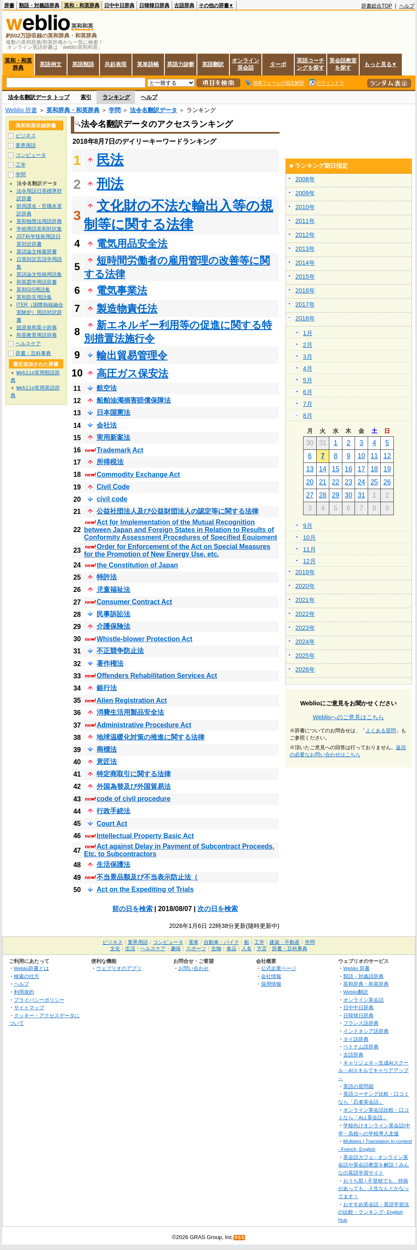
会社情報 (271, 976)
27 (310, 495)
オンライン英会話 (245, 64)
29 (335, 495)
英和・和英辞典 (82, 5)
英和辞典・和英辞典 (73, 110)
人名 (247, 948)
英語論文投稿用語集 (39, 274)
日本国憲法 (113, 412)
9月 (307, 525)
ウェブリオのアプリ (119, 968)
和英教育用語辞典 (36, 335)
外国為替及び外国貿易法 (134, 786)
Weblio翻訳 (355, 992)
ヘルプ (406, 6)
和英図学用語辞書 (36, 282)
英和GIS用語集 (33, 290)
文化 (115, 948)
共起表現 (115, 64)
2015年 (305, 276)
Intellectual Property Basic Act (145, 835)
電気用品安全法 (132, 243)
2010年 (305, 207)
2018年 (305, 318)
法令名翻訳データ (153, 110)
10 (361, 456)
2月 (307, 344)
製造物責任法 (127, 308)
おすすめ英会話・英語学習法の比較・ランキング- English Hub (373, 1212)
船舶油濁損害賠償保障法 (134, 400)
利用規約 (24, 992)
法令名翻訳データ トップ (39, 97)
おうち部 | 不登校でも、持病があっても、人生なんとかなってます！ (373, 1188)
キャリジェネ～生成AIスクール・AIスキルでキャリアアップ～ (373, 1070)
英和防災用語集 (34, 297)
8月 (307, 415)
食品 (231, 948)
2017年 (305, 304)
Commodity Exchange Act (138, 474)
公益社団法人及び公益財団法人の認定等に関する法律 (177, 511)
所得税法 (110, 461)
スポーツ (196, 948)
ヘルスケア (28, 344)
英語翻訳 (213, 64)
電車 (193, 942)
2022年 (305, 613)
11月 (309, 549)
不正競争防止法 (120, 650)
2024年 (305, 641)
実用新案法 (113, 437)
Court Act (112, 823)
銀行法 (107, 687)
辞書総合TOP (376, 6)
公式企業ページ (278, 968)
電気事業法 (122, 290)
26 (387, 482)
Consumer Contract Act (134, 601)
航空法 (107, 388)
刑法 (110, 183)
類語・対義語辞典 (39, 5)
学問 (115, 110)
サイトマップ (29, 1007)
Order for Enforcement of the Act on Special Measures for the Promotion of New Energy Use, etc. (177, 550)
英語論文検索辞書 (36, 252)
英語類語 (83, 64)
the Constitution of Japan (137, 565)
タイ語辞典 (356, 1039)
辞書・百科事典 (33, 353)
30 (348, 495)
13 (310, 469)
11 (374, 456)
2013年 (305, 248)
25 (374, 482)
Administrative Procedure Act (144, 724)
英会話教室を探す (343, 64)
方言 (262, 948)
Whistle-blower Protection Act (144, 638)
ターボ (278, 64)
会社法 (107, 425)
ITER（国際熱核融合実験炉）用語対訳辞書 (39, 312)
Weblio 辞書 (21, 110)
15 (335, 469)
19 (387, 469)
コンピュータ (31, 155)
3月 (307, 356)
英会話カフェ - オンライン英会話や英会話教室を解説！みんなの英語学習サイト (373, 1164)
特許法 (107, 577)
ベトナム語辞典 (361, 1046)
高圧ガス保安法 (132, 373)
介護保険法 (113, 626)
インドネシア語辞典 (366, 1031)
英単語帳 (148, 64)
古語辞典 (184, 5)
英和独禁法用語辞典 (39, 221)
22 (335, 482)
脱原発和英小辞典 (36, 328)
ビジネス (26, 136)
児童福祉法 (113, 589)
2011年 (305, 221)
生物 (216, 948)
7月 (307, 404)
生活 (130, 948)
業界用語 (26, 145)
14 (322, 469)
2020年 (305, 586)
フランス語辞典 (361, 1023)
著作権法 (110, 663)
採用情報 (271, 984)
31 (361, 495)
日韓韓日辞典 (154, 5)
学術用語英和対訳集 (39, 229)
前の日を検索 (132, 908)
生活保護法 (113, 864)
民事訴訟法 (113, 614)
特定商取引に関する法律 (134, 773)
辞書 (9, 5)
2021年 (305, 600)
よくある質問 (381, 731)
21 (322, 482)
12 (387, 456)
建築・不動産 (284, 942)
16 (348, 469)
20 (310, 482)
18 (374, 469)
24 (361, 482)
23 (348, 482)
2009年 (305, 193)
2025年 (305, 655)
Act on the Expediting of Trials (145, 889)
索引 (86, 97)
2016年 (305, 290)
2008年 (305, 179)
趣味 (176, 948)
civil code (112, 499)
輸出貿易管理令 (132, 355)
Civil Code (113, 486)
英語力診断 (180, 64)
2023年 (305, 627)
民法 (110, 159)
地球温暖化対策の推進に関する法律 (150, 737)
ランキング (116, 97)
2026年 (305, 669)
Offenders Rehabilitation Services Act (157, 675)
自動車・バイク (221, 942)
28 (322, 495)
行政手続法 (113, 811)
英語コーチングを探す (310, 64)
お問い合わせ (193, 968)
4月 (307, 368)
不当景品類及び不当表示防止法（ (147, 877)
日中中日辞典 (119, 5)
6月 (307, 392)
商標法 (107, 749)
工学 (21, 165)
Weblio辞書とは (31, 968)
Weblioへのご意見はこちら (349, 717)
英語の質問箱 (358, 1086)
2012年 (305, 234)
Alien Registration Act (132, 700)
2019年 (305, 572)
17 (361, 469)
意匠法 (107, 761)
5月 (307, 380)
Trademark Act (120, 450)
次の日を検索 (217, 908)
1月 (307, 333)
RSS (239, 1237)
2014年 (305, 262)
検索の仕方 (26, 976)
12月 (309, 561)
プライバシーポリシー (39, 1000)
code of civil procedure (133, 798)
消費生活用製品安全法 (130, 712)
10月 (309, 537)
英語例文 (51, 64)
